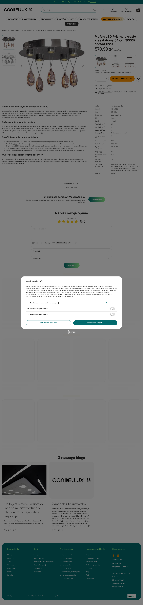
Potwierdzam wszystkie (95, 323)
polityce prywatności (47, 290)
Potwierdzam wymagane (48, 323)
